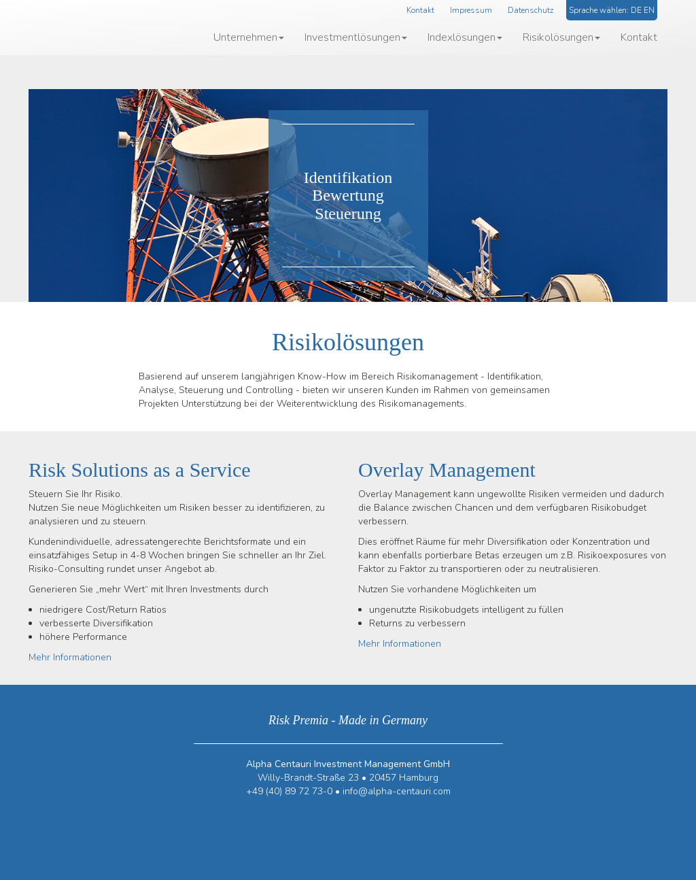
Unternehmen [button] (248, 37)
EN (649, 10)
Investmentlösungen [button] (355, 37)
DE (636, 10)
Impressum (471, 10)
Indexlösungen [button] (465, 37)
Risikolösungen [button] (561, 37)
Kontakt (420, 10)
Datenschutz (530, 10)
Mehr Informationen (70, 657)
